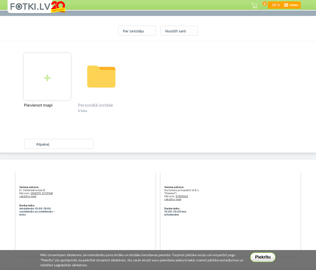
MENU (291, 5)
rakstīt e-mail (27, 196)
